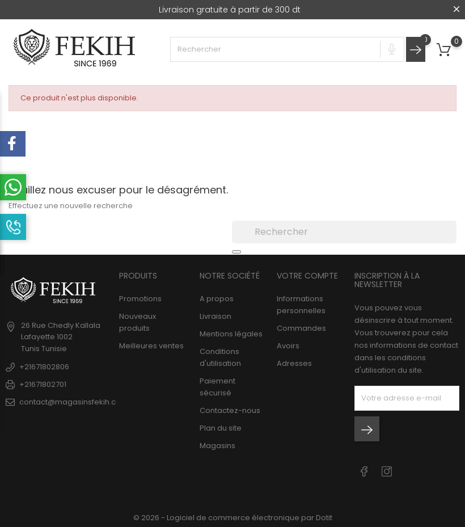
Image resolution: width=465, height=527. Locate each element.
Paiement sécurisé (217, 387)
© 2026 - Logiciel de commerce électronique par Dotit (232, 517)
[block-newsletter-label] (406, 398)
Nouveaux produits (137, 322)
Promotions (140, 298)
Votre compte (307, 275)
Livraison (215, 316)
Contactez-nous (230, 410)
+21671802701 (42, 384)
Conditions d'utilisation (220, 357)
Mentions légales (231, 333)
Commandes (301, 328)
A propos (217, 298)
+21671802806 (44, 366)
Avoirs (288, 345)
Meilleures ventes (151, 345)
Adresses (294, 363)
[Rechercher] (344, 232)
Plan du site (221, 428)
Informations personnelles (301, 304)
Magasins (217, 445)
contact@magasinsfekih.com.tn (78, 402)
